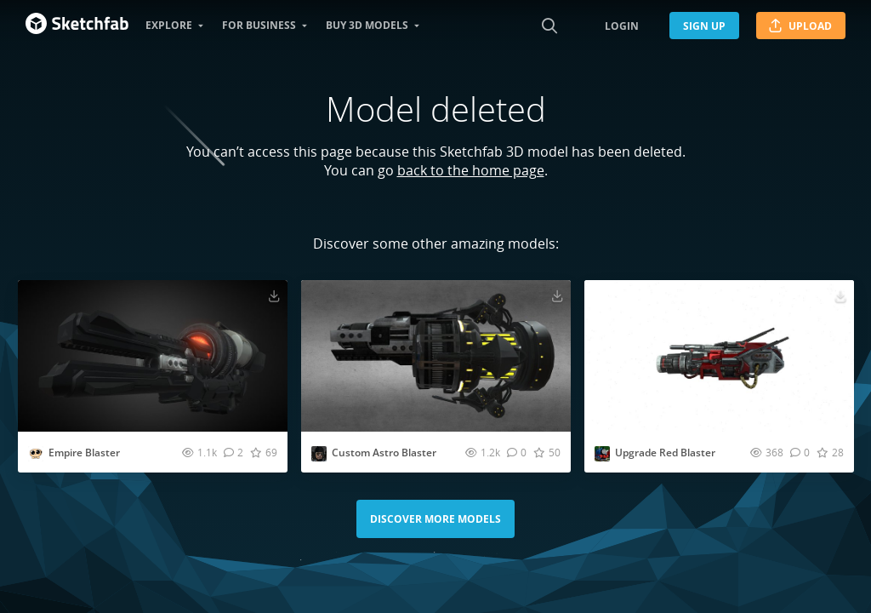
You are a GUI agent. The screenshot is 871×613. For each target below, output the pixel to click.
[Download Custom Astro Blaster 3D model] (557, 295)
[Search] (549, 25)
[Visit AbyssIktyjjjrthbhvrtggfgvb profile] (319, 453)
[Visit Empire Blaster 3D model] (152, 356)
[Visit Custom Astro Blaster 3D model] (436, 356)
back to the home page (470, 170)
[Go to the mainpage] (77, 25)
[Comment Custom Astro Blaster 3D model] (517, 452)
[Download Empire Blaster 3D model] (274, 295)
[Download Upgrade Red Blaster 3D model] (840, 295)
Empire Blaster (84, 452)
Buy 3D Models (367, 25)
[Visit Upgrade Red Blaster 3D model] (719, 356)
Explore (168, 25)
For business (259, 25)
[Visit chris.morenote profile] (602, 453)
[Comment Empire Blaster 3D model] (233, 452)
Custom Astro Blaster (384, 452)
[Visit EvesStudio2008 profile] (35, 453)
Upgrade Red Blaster (665, 452)
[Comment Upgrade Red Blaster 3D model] (800, 452)
